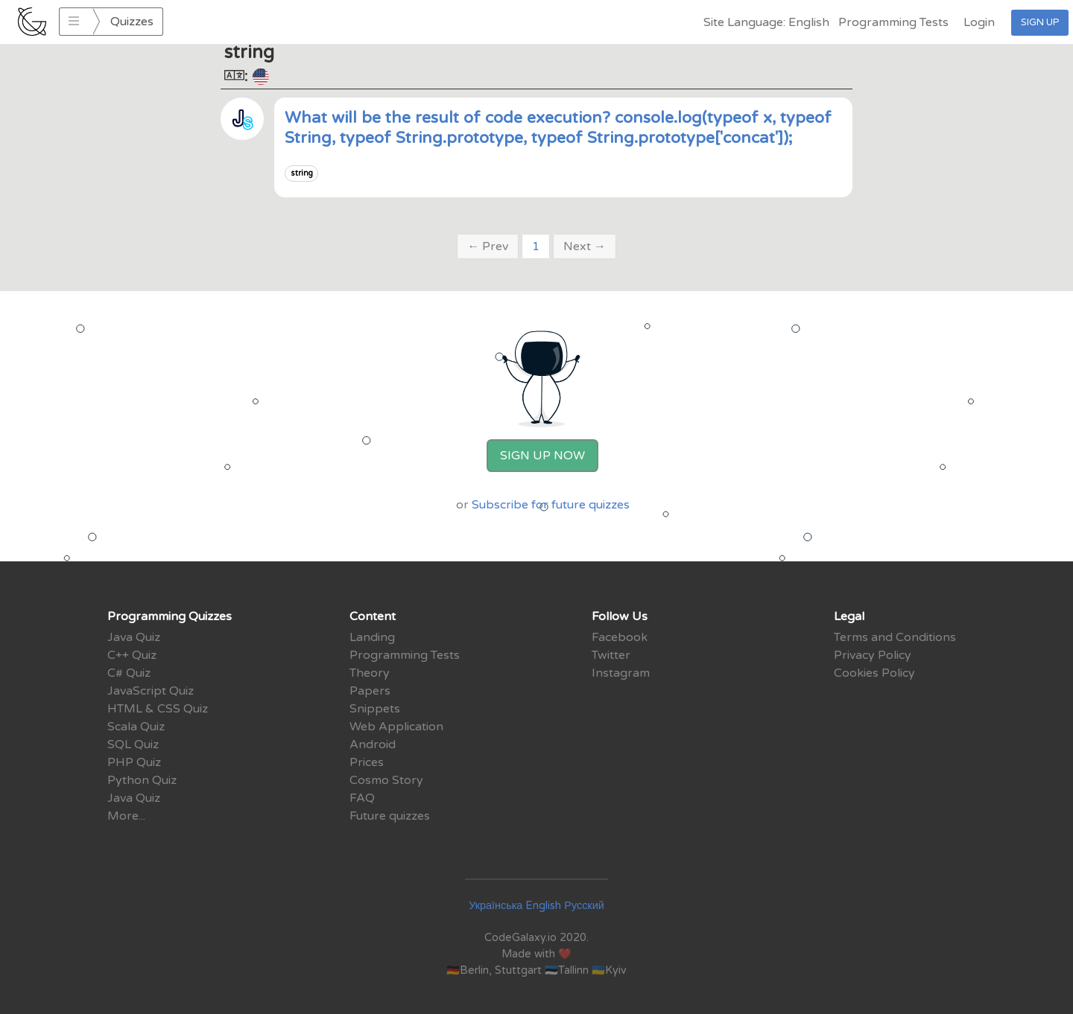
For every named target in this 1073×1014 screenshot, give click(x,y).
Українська (495, 905)
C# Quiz (129, 673)
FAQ (362, 798)
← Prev (487, 246)
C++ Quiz (131, 655)
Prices (366, 762)
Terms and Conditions (895, 637)
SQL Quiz (133, 744)
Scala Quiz (136, 726)
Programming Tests (893, 22)
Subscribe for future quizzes (551, 504)
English (543, 905)
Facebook (620, 637)
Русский (584, 905)
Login (979, 22)
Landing (372, 637)
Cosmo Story (386, 780)
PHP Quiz (134, 762)
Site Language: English (766, 22)
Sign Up (1040, 22)
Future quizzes (389, 816)
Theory (369, 673)
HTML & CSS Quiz (157, 708)
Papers (369, 690)
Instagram (621, 673)
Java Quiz (133, 637)
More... (126, 816)
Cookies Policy (874, 673)
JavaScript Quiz (150, 690)
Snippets (374, 708)
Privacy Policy (872, 655)
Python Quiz (142, 780)
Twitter (611, 655)
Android (372, 744)
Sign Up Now (542, 455)
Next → (584, 246)
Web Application (396, 726)
